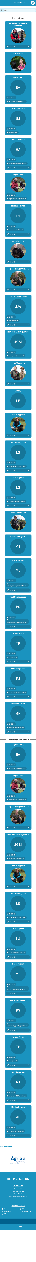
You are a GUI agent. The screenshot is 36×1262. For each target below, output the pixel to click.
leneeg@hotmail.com (19, 1196)
